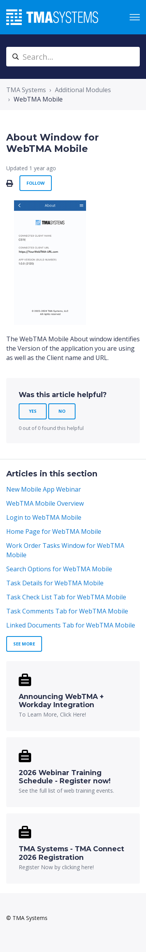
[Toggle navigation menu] (135, 17)
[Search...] (73, 56)
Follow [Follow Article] (35, 183)
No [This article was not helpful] (61, 411)
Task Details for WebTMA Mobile (55, 583)
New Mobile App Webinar (43, 489)
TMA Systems (26, 90)
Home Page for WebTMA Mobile (53, 531)
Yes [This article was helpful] (33, 411)
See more (24, 644)
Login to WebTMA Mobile (43, 517)
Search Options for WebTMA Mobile (59, 569)
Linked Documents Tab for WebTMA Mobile (70, 625)
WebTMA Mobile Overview (45, 503)
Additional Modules (83, 90)
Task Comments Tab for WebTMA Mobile (67, 611)
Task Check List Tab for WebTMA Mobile (66, 597)
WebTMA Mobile (38, 99)
